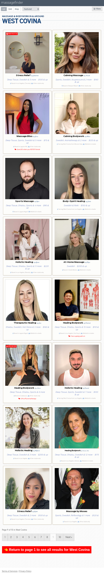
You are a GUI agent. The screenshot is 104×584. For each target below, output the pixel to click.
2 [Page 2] (11, 537)
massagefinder (12, 3)
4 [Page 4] (23, 537)
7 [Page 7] (41, 537)
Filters (97, 9)
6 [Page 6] (35, 537)
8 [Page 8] (47, 537)
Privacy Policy (25, 571)
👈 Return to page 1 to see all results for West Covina (47, 550)
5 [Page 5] (29, 537)
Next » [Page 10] (69, 537)
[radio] (4, 9)
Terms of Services (9, 571)
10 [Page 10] (60, 537)
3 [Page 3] (17, 537)
